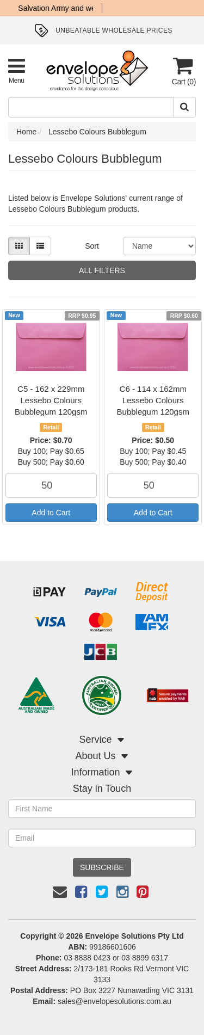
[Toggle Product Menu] (16, 70)
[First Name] (102, 808)
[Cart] (183, 71)
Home (26, 131)
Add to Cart (51, 512)
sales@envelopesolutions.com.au (114, 1001)
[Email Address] (102, 838)
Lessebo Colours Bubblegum (97, 131)
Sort (92, 246)
